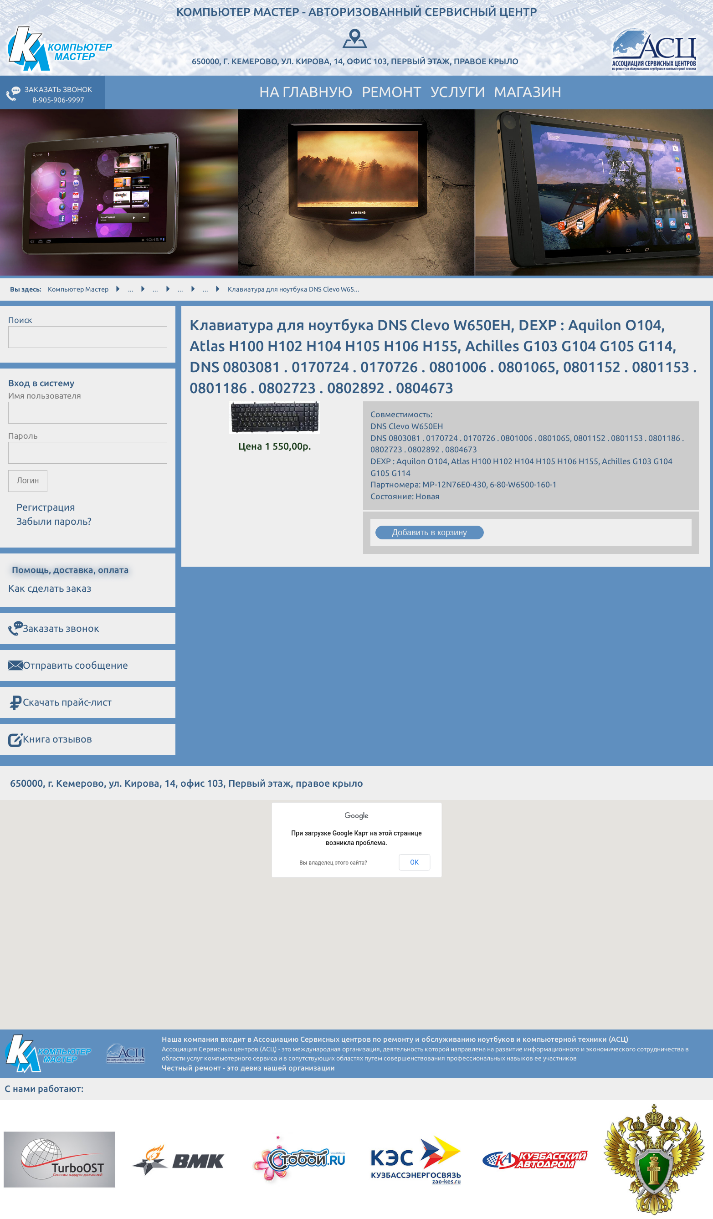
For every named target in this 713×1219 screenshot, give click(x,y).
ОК (414, 862)
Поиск (20, 319)
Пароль (23, 435)
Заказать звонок (53, 628)
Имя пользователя (44, 395)
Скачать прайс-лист (60, 703)
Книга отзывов (50, 739)
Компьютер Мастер (78, 289)
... (130, 289)
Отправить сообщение (68, 665)
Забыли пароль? (54, 521)
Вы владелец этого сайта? (333, 863)
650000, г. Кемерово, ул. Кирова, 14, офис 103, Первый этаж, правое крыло (355, 46)
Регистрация (45, 507)
